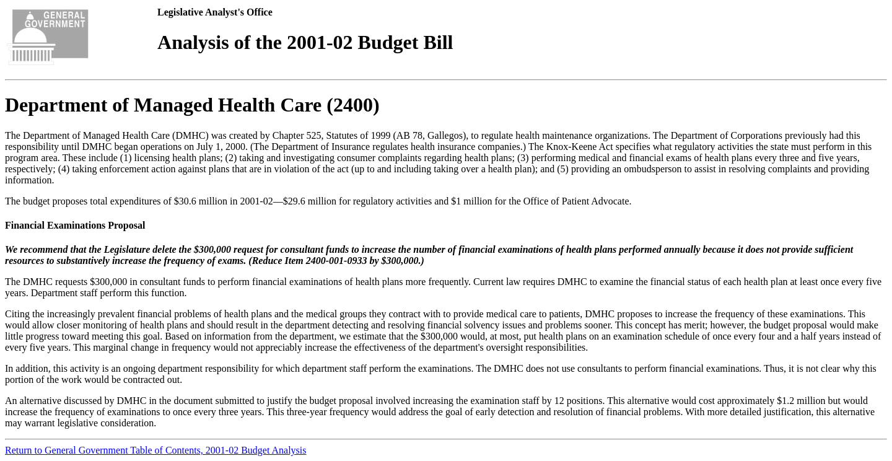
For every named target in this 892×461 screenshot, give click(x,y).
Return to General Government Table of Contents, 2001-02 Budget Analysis (156, 450)
